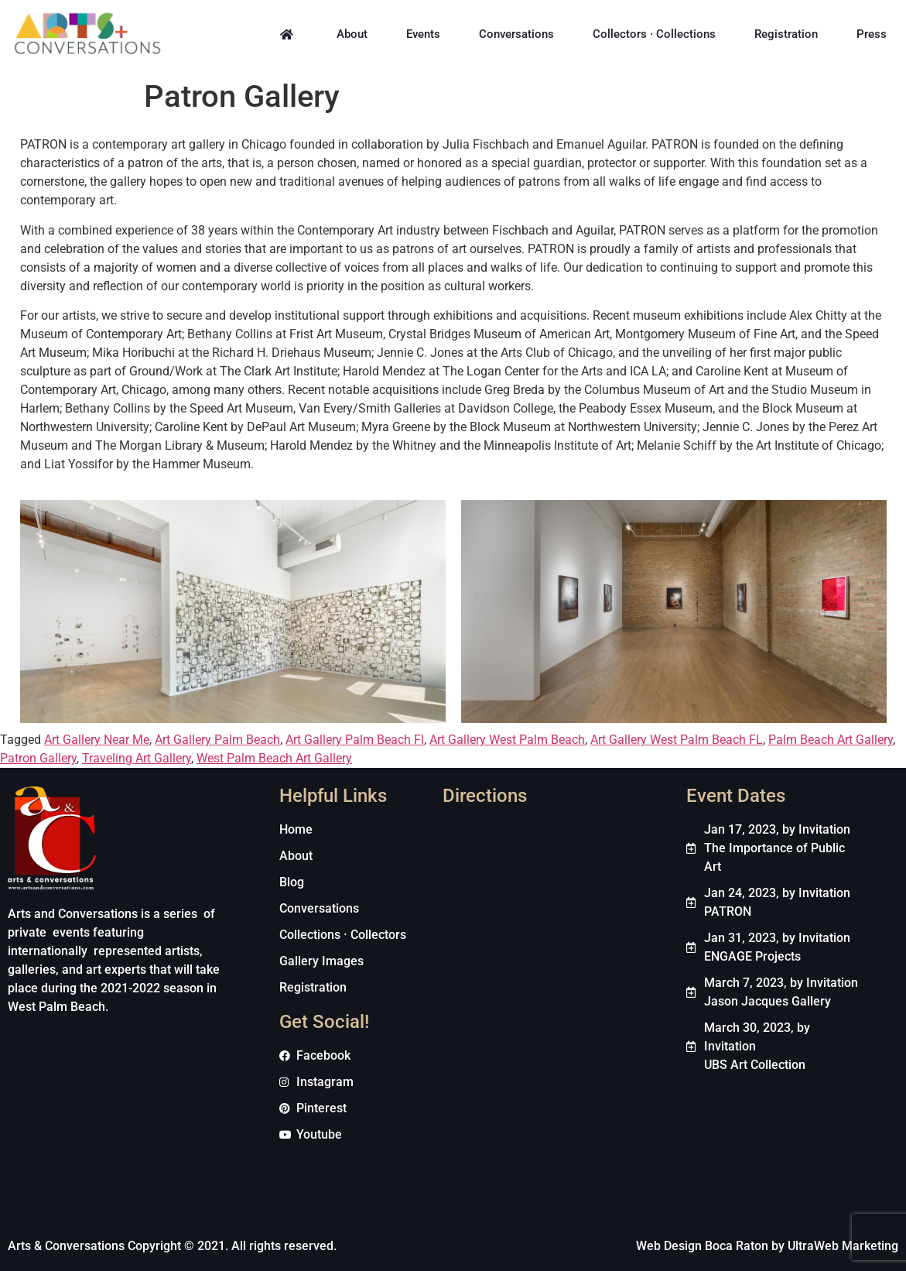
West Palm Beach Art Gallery (274, 758)
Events (423, 34)
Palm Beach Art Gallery (830, 739)
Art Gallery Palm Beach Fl (354, 739)
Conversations (516, 34)
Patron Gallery (38, 758)
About (352, 34)
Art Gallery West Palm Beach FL (676, 739)
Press (871, 34)
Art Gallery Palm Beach (217, 739)
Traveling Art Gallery (136, 758)
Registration (786, 34)
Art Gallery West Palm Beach (507, 739)
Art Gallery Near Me (96, 739)
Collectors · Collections (654, 34)
